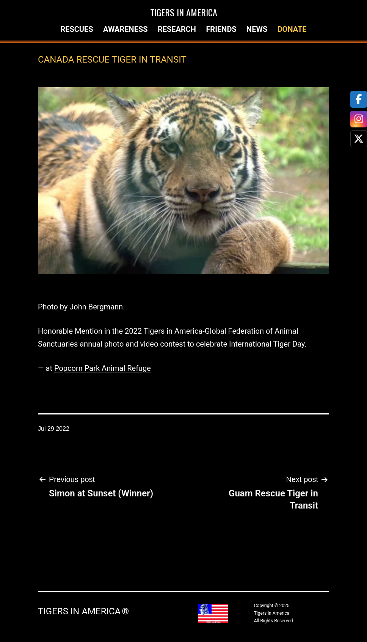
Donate (292, 29)
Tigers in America (183, 12)
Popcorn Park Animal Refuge (102, 368)
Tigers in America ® (83, 611)
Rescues (76, 29)
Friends (221, 29)
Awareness (125, 29)
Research (177, 29)
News (256, 29)
